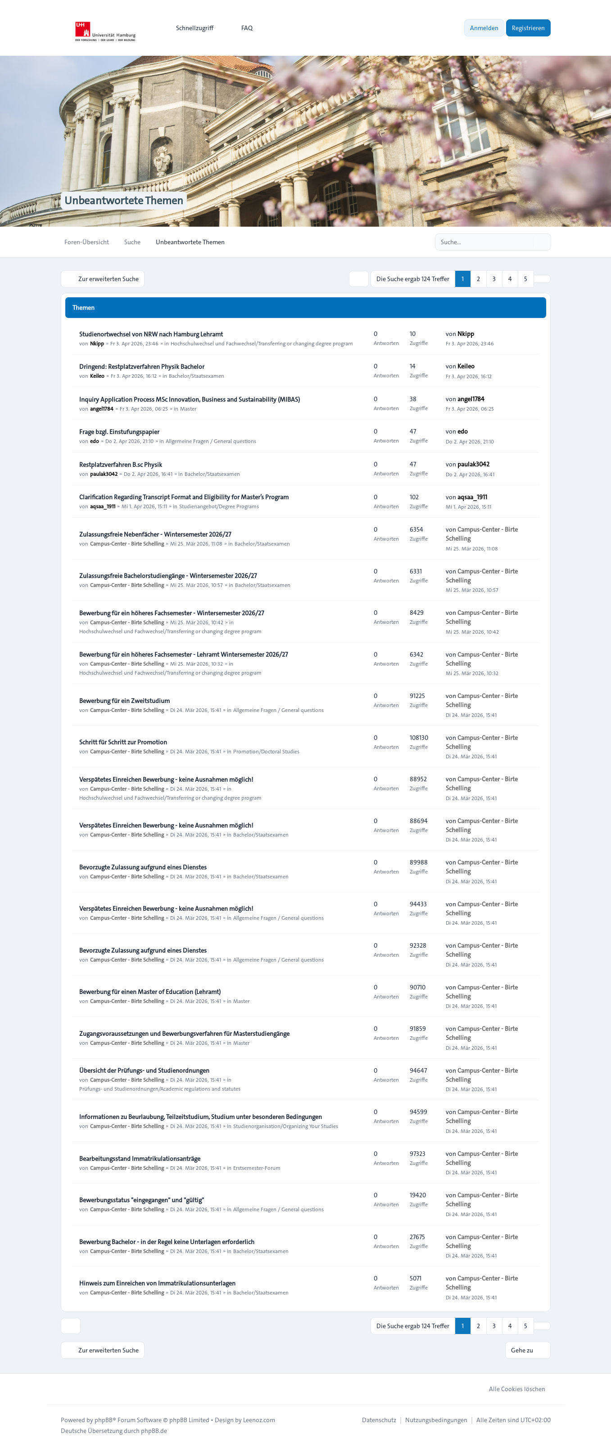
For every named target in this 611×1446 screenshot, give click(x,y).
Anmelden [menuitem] (484, 27)
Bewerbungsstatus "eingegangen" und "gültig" (141, 1199)
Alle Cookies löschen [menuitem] (511, 1388)
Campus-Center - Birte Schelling (127, 543)
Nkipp (97, 343)
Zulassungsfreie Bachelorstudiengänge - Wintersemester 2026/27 (168, 575)
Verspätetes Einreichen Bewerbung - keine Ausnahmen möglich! (166, 779)
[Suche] (525, 242)
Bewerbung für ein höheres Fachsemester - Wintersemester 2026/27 (171, 613)
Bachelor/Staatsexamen (196, 375)
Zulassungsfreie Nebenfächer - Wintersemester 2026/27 (155, 534)
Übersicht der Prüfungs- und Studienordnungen (144, 1070)
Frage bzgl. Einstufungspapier (119, 431)
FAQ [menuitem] (241, 27)
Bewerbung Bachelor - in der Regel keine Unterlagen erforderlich (166, 1241)
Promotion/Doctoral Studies (266, 751)
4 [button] (510, 278)
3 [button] (494, 278)
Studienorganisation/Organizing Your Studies (285, 1125)
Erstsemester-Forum (257, 1167)
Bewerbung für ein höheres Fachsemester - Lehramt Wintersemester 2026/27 (183, 654)
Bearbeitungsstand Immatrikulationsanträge (139, 1158)
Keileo (97, 375)
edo (94, 440)
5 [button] (525, 278)
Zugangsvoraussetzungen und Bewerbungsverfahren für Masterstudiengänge (184, 1033)
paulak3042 (104, 473)
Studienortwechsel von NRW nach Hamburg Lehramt (151, 334)
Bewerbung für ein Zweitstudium (124, 700)
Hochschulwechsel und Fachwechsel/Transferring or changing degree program (262, 343)
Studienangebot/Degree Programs (219, 506)
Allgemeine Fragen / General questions (211, 440)
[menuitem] (190, 28)
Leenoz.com (259, 1419)
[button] (542, 279)
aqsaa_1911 (102, 506)
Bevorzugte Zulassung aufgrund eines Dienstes (143, 867)
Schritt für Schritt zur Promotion (123, 742)
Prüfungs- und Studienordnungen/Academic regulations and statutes (159, 1088)
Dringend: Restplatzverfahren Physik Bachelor (141, 366)
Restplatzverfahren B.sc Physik (120, 464)
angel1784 (101, 408)
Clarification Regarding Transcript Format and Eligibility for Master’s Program (184, 496)
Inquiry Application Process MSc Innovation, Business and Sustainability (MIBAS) (189, 399)
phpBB (104, 1419)
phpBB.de (154, 1430)
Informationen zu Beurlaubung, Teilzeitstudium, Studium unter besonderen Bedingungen (200, 1116)
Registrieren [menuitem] (528, 27)
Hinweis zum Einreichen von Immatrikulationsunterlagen (157, 1283)
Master (188, 408)
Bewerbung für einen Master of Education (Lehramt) (150, 991)
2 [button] (478, 278)
